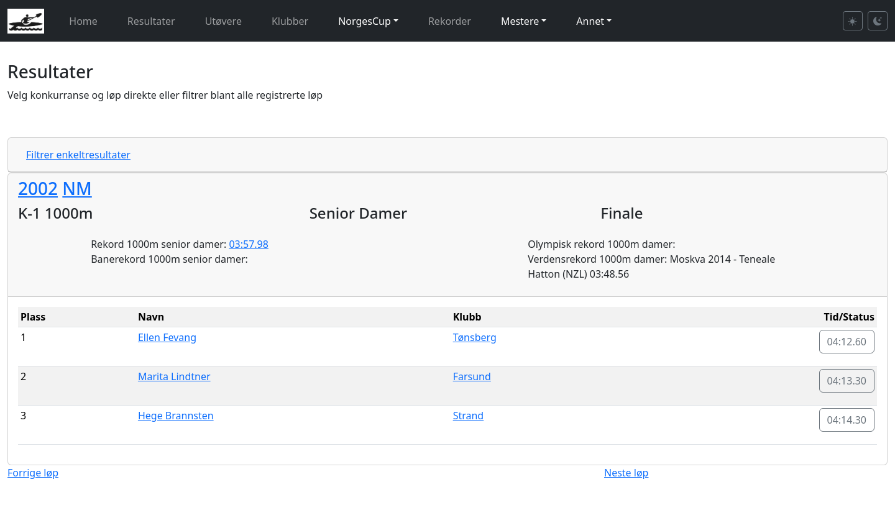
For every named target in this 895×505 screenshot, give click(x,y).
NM (76, 188)
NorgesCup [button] (364, 21)
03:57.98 (248, 244)
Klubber (290, 21)
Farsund (472, 376)
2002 (38, 188)
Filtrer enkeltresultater (78, 155)
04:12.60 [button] (847, 341)
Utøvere (223, 21)
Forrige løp (32, 473)
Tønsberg (475, 337)
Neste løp (626, 473)
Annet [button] (590, 21)
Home (83, 21)
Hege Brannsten (176, 415)
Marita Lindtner (174, 376)
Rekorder (449, 21)
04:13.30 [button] (847, 381)
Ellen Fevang (167, 337)
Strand (468, 415)
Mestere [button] (520, 21)
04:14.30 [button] (847, 420)
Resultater (151, 21)
